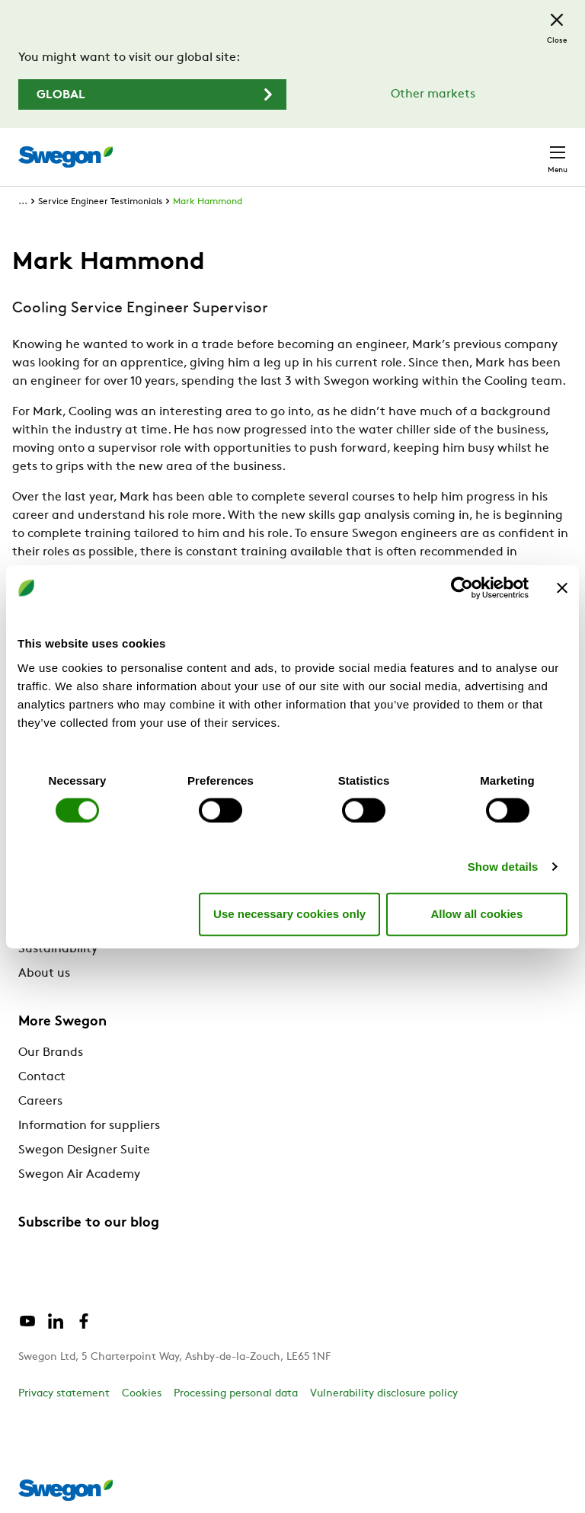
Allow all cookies (476, 913)
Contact (42, 1077)
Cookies (141, 1393)
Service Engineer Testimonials (100, 201)
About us (44, 974)
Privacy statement (64, 1393)
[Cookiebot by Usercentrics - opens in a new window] (462, 588)
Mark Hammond (207, 201)
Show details (503, 865)
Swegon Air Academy (79, 1175)
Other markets (433, 94)
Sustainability (58, 949)
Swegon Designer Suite (84, 1150)
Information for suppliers (89, 1126)
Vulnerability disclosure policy (384, 1393)
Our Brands (50, 1053)
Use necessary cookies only (289, 913)
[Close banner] (562, 588)
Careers (40, 1102)
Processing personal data (236, 1393)
